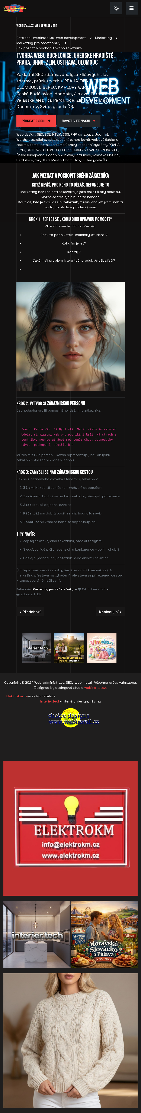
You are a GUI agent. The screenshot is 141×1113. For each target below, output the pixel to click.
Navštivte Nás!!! (76, 121)
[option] (36, 648)
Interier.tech (50, 701)
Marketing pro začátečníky (53, 589)
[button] (132, 8)
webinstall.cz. (95, 687)
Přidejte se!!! (34, 121)
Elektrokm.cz (16, 696)
